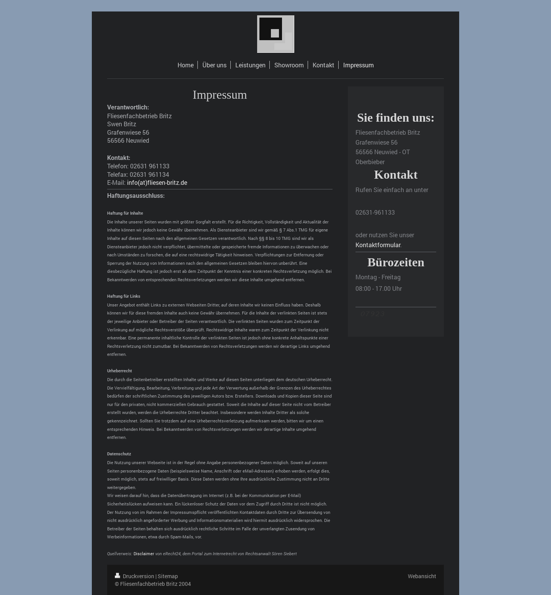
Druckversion (135, 576)
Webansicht (422, 576)
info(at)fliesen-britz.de (157, 182)
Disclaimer (144, 553)
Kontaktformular (377, 245)
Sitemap (168, 576)
